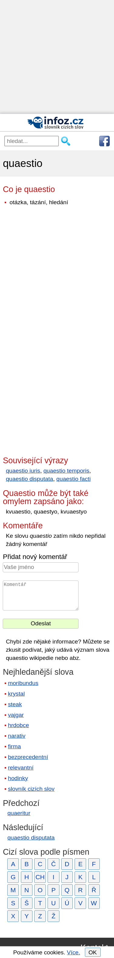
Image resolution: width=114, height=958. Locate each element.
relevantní (20, 767)
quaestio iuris (23, 470)
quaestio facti (73, 479)
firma (14, 746)
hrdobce (18, 725)
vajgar (16, 715)
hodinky (18, 778)
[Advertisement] (57, 57)
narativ (16, 736)
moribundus (23, 683)
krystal (16, 693)
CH (40, 876)
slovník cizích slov (31, 789)
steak (15, 704)
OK (93, 952)
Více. (73, 952)
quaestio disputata (29, 479)
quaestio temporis (66, 470)
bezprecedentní (28, 757)
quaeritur (18, 813)
